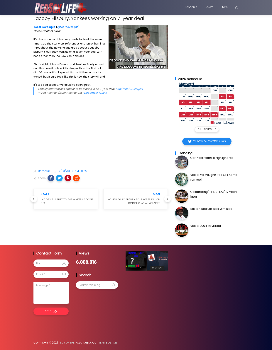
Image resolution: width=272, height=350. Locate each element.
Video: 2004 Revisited (205, 226)
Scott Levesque (44, 27)
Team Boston (108, 342)
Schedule (191, 8)
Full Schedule (207, 129)
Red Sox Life (67, 342)
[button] (51, 178)
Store (224, 8)
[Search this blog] (97, 285)
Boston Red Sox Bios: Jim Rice (211, 209)
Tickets (209, 8)
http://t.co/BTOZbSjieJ (129, 89)
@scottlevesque (67, 27)
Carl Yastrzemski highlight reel (212, 158)
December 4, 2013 (95, 93)
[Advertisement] (100, 137)
